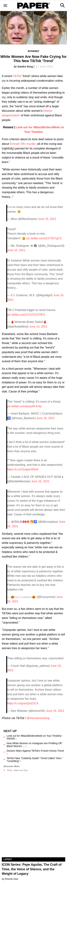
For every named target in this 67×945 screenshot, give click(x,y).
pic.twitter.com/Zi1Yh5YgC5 (43, 238)
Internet (33, 51)
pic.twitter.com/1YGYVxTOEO (26, 314)
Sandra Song (25, 66)
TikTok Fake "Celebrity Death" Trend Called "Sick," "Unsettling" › (35, 759)
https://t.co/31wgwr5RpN (22, 469)
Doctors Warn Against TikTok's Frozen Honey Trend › (35, 752)
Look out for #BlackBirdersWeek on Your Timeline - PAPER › (35, 737)
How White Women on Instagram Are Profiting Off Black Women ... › (34, 745)
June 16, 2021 (47, 218)
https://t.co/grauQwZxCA (22, 703)
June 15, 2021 (38, 326)
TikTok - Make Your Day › (17, 770)
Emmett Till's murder (22, 143)
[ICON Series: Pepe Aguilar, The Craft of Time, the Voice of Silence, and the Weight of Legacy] (33, 841)
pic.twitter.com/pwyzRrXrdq (24, 406)
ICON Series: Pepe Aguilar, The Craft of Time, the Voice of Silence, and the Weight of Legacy (31, 869)
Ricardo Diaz (11, 879)
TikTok (17, 76)
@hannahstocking (38, 718)
